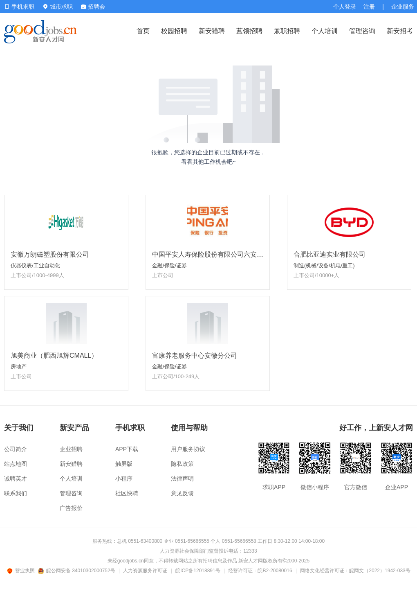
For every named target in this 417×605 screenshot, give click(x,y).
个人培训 (325, 30)
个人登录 (344, 6)
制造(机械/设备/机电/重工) (324, 265)
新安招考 (400, 30)
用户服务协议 (188, 449)
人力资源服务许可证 (145, 570)
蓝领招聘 (249, 30)
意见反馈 (182, 493)
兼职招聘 (287, 30)
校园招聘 (174, 30)
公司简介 (15, 449)
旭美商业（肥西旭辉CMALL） (54, 355)
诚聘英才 (15, 478)
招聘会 (93, 6)
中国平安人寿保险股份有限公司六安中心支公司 (220, 254)
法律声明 (182, 478)
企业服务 (402, 6)
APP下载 (126, 449)
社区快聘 (126, 493)
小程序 (123, 478)
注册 (369, 6)
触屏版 (123, 464)
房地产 (19, 366)
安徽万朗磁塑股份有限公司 (50, 254)
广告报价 (71, 508)
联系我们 (15, 493)
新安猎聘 (212, 30)
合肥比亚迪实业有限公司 (329, 254)
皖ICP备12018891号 (197, 570)
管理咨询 (362, 30)
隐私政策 (182, 464)
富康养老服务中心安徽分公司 (194, 355)
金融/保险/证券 (169, 265)
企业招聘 (71, 449)
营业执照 (22, 570)
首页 (143, 30)
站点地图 (15, 464)
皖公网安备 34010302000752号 (77, 570)
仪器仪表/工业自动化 (35, 265)
